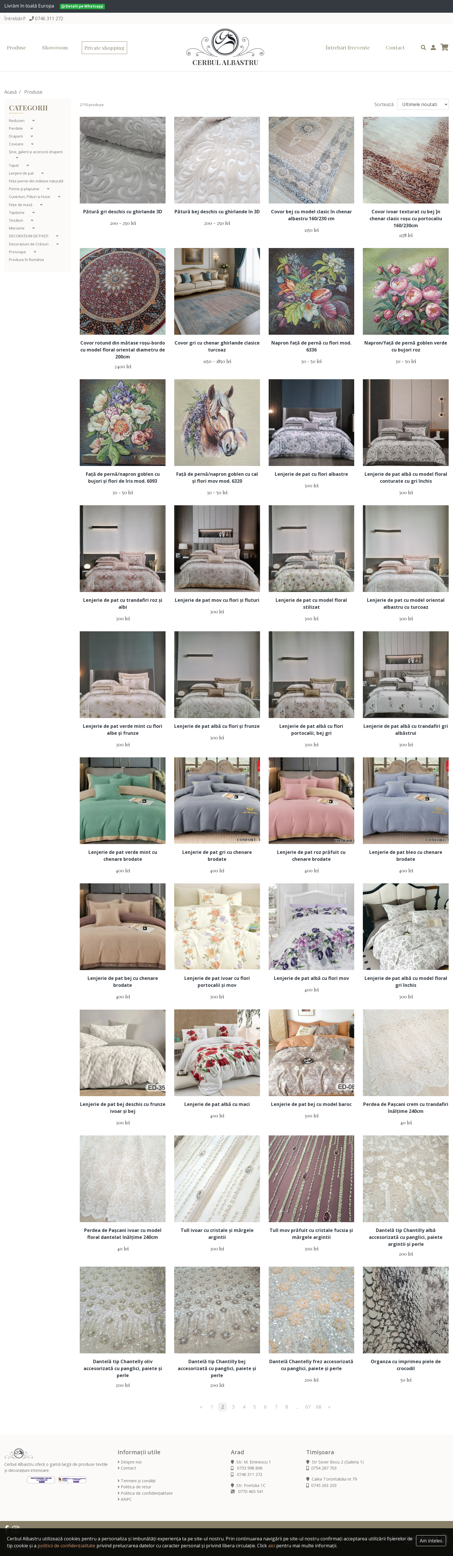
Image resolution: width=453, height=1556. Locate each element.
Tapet (14, 165)
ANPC (125, 1499)
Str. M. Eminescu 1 (251, 1462)
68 (318, 1407)
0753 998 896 (246, 1468)
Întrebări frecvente (348, 47)
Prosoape (18, 251)
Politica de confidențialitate (145, 1493)
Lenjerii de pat (21, 173)
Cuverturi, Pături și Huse (30, 196)
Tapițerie (17, 212)
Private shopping (104, 47)
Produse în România (26, 259)
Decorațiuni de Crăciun (29, 244)
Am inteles (431, 1541)
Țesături (16, 220)
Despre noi (130, 1462)
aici (271, 1545)
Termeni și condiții (136, 1480)
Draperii (16, 136)
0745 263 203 (321, 1485)
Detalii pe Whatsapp (82, 6)
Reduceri (17, 120)
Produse (16, 47)
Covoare (16, 144)
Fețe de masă (21, 204)
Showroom (55, 47)
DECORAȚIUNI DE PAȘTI (29, 235)
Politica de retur (134, 1487)
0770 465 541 (247, 1491)
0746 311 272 (49, 18)
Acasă (10, 92)
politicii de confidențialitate (66, 1545)
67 (308, 1407)
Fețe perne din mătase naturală (36, 181)
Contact (395, 47)
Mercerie (17, 228)
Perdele (16, 128)
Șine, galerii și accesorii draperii (36, 151)
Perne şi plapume (24, 188)
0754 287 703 (321, 1468)
